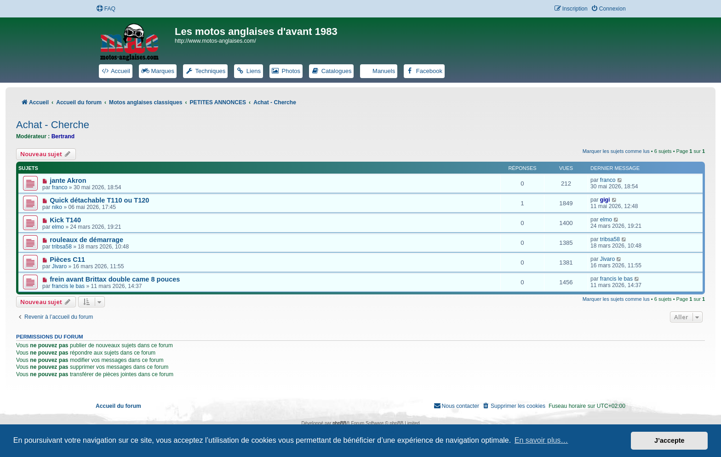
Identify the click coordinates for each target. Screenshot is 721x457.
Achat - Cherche (52, 124)
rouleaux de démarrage (86, 239)
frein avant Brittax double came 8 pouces (115, 279)
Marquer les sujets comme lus (616, 151)
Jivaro (59, 266)
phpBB (339, 423)
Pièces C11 (67, 259)
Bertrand (63, 136)
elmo (58, 227)
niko (57, 207)
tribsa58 (62, 246)
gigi (605, 200)
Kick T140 (65, 220)
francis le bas (68, 286)
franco (60, 187)
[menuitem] (105, 9)
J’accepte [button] (669, 440)
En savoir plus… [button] (541, 440)
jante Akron (68, 180)
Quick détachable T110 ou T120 (99, 200)
